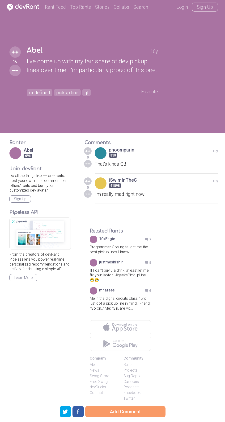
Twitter (129, 398)
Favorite (149, 91)
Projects (130, 370)
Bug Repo (131, 376)
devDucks (98, 387)
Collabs (121, 7)
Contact (96, 392)
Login (182, 7)
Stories (102, 7)
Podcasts (131, 387)
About (95, 364)
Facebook (132, 392)
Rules (127, 364)
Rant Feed (55, 7)
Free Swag (99, 381)
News (94, 370)
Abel (34, 50)
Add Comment (125, 411)
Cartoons (131, 381)
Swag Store (99, 376)
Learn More (23, 277)
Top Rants (80, 7)
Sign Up (205, 7)
